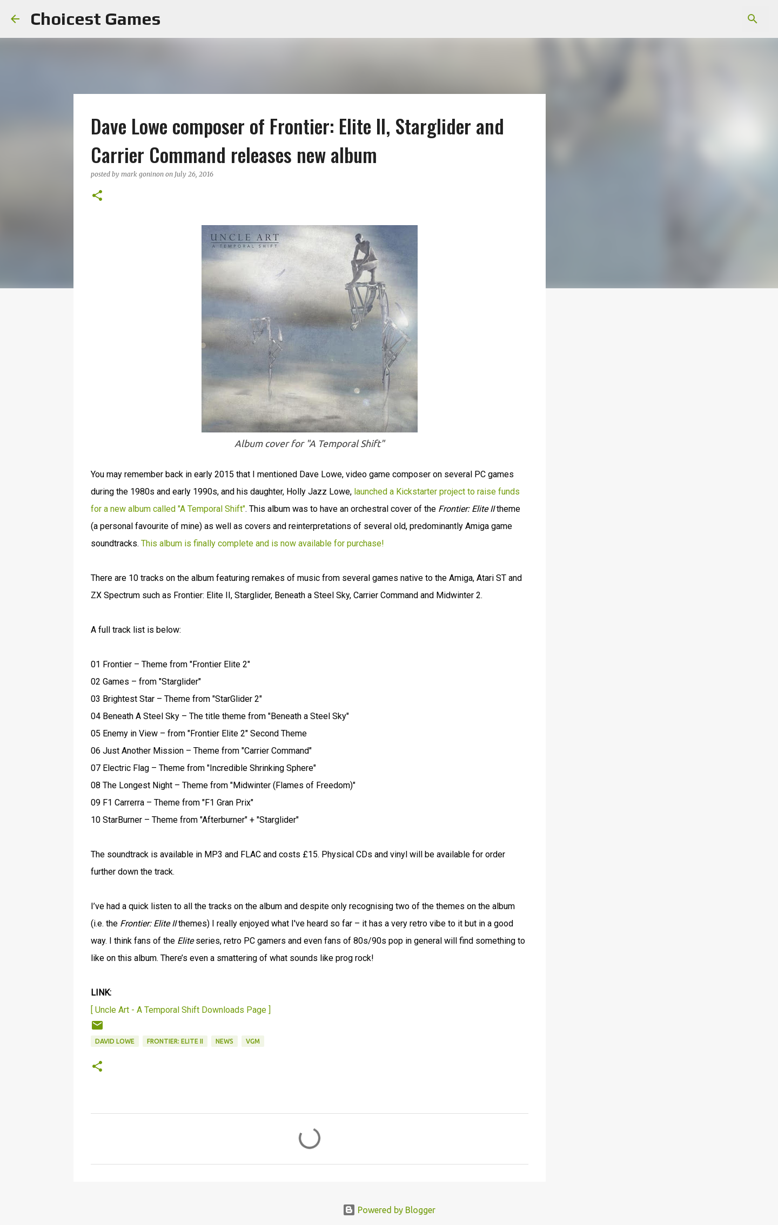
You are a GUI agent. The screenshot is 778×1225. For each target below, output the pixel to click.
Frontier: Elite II (175, 1041)
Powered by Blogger (389, 1210)
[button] (97, 196)
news (224, 1041)
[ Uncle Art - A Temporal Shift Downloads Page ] (181, 1010)
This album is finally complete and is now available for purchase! (262, 543)
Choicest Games (95, 19)
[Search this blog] (712, 19)
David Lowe (115, 1041)
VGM (253, 1041)
